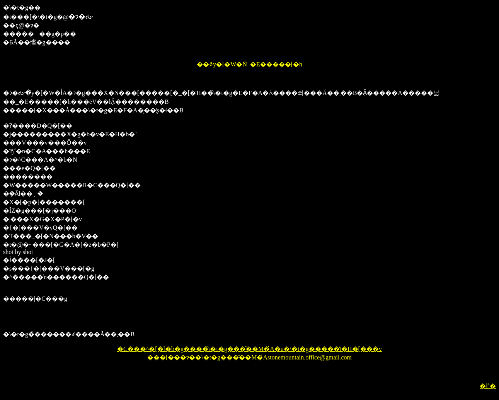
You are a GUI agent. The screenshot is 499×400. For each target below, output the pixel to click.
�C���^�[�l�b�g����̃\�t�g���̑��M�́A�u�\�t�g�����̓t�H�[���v (249, 349)
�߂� (488, 386)
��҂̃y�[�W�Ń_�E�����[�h (249, 64)
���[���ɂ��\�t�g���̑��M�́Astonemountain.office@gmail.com (249, 357)
